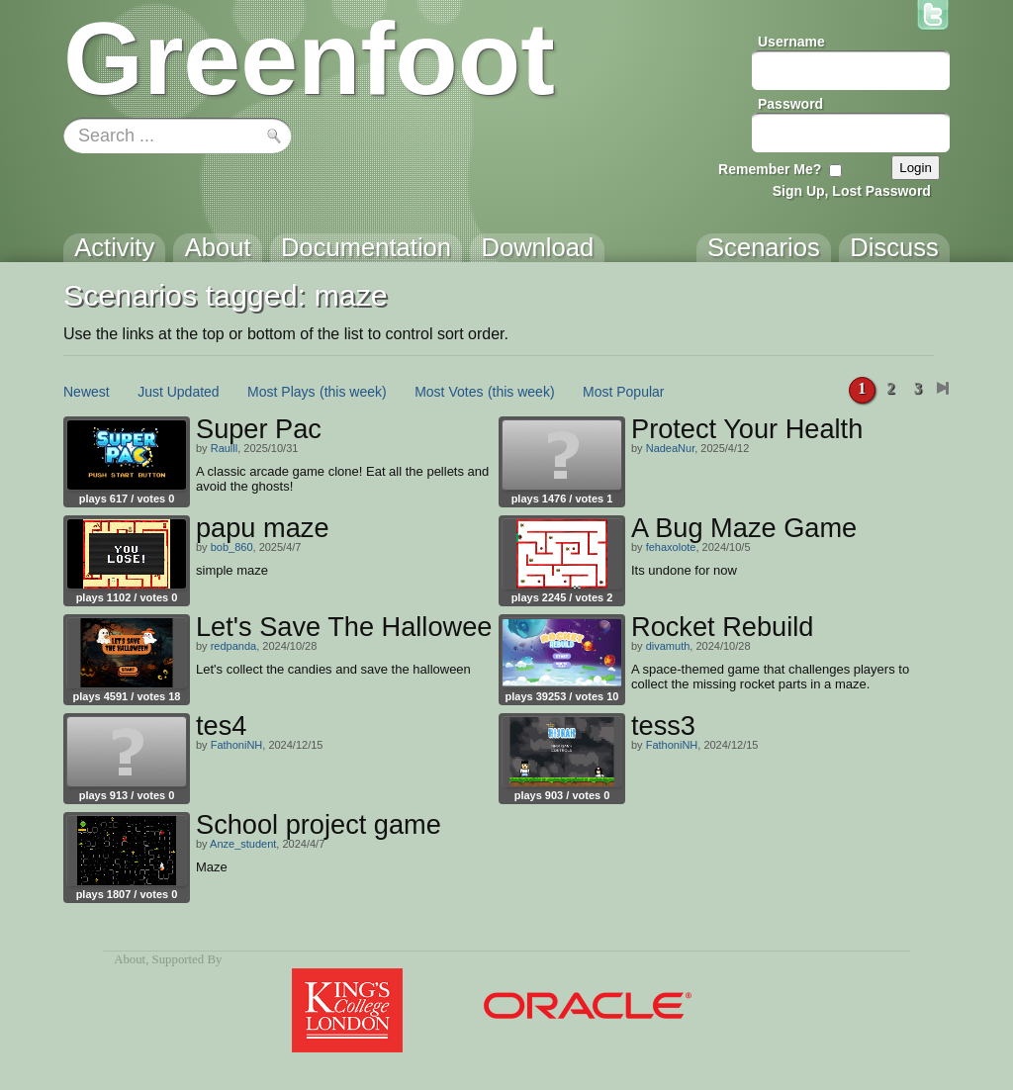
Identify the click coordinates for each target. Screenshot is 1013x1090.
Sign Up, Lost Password (852, 191)
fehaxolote (671, 547)
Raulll (224, 448)
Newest (86, 392)
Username (791, 41)
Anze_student (243, 844)
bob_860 (232, 547)
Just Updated (179, 392)
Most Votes (448, 392)
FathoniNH (237, 745)
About (129, 959)
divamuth (668, 646)
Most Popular (623, 392)
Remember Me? (769, 169)
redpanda (234, 646)
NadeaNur (670, 448)
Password (790, 104)
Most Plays (281, 392)
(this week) (353, 392)
